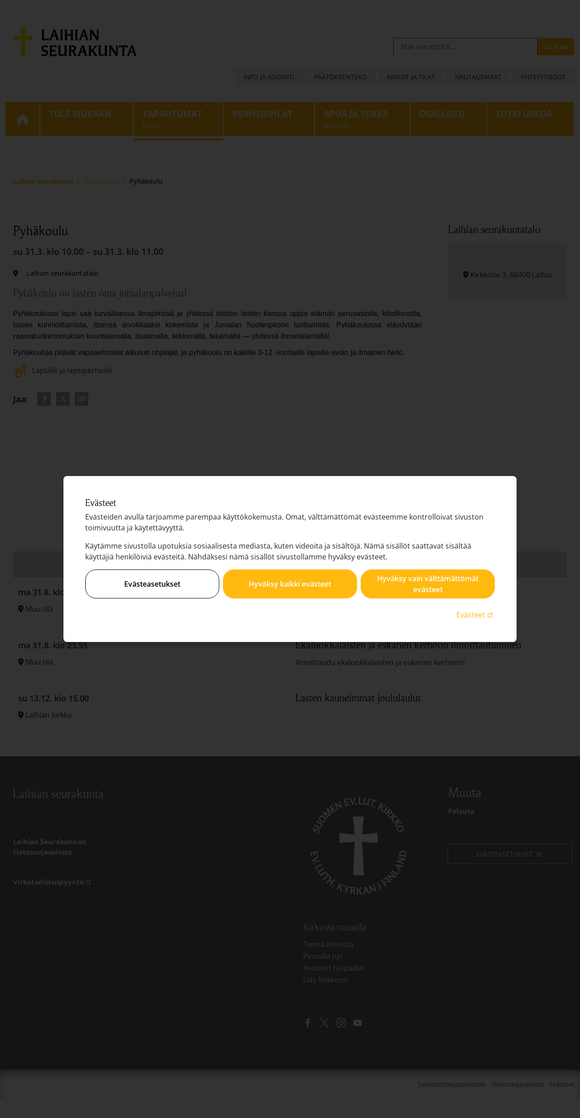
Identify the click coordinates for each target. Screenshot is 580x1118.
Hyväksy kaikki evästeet (290, 584)
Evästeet (475, 614)
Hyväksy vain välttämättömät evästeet (427, 584)
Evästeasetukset (152, 584)
